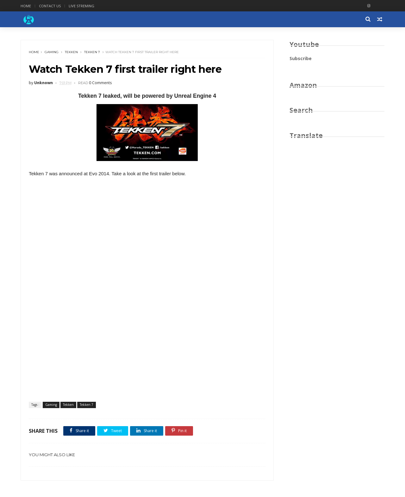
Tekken (71, 52)
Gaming (52, 52)
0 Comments (100, 82)
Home (26, 5)
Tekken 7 (92, 52)
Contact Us (50, 5)
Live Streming (81, 5)
